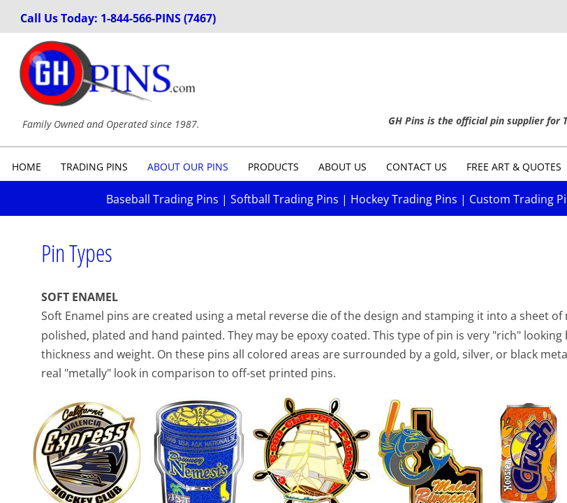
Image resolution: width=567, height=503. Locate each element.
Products (273, 166)
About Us (342, 166)
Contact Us (416, 166)
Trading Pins (94, 166)
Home (26, 166)
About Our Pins (187, 166)
